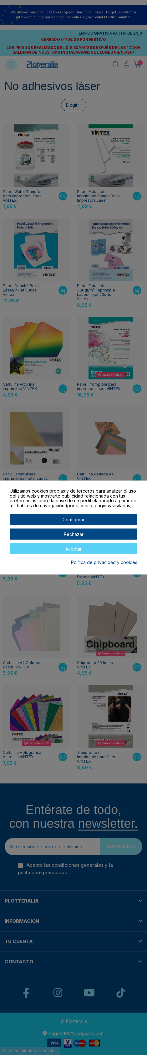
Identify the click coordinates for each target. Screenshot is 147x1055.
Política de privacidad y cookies (104, 562)
